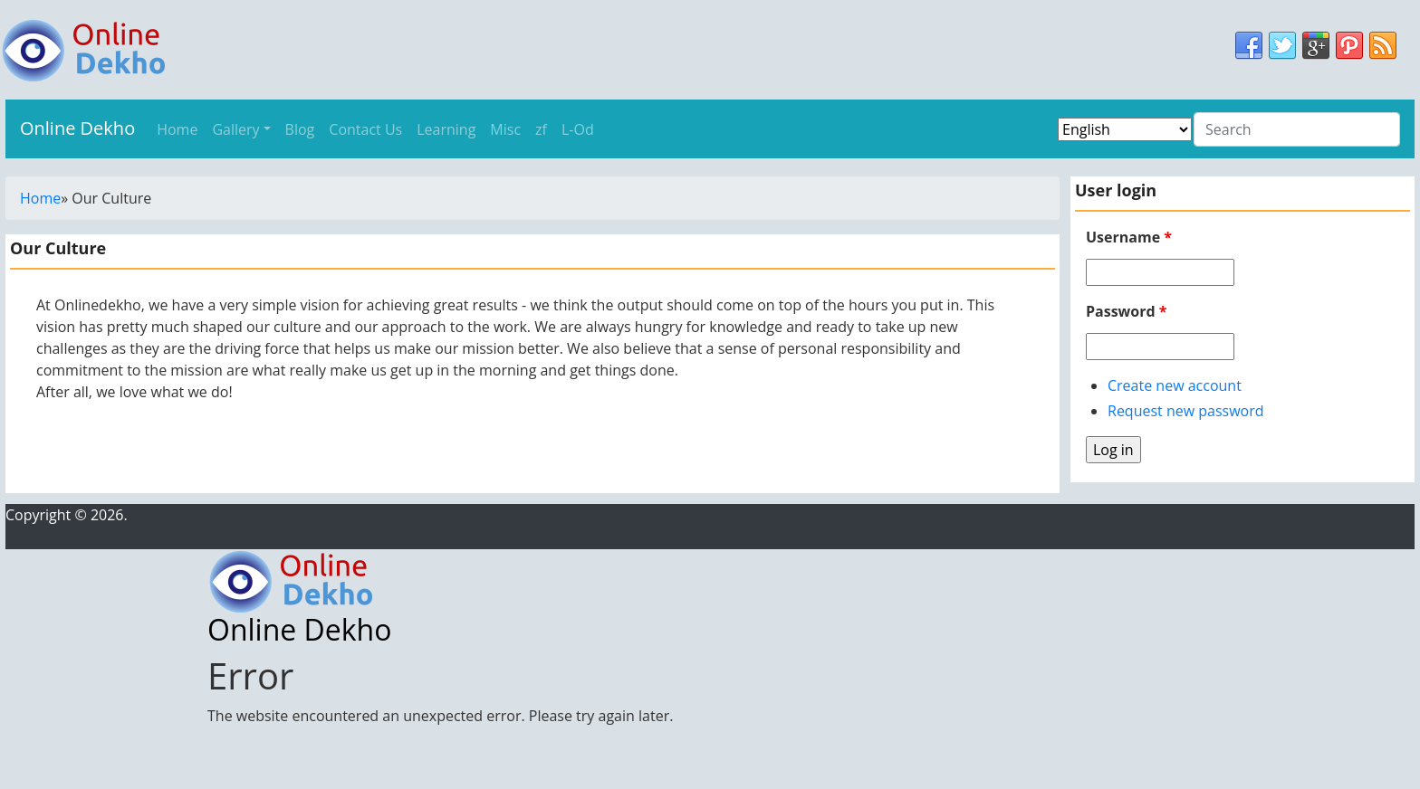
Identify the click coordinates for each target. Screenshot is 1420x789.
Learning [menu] (446, 129)
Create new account (1175, 385)
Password (1126, 311)
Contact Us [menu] (365, 129)
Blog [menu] (300, 129)
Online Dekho (77, 128)
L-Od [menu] (577, 129)
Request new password (1186, 411)
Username (1129, 237)
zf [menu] (541, 129)
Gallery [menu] (235, 129)
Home (40, 198)
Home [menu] (177, 129)
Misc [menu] (505, 129)
